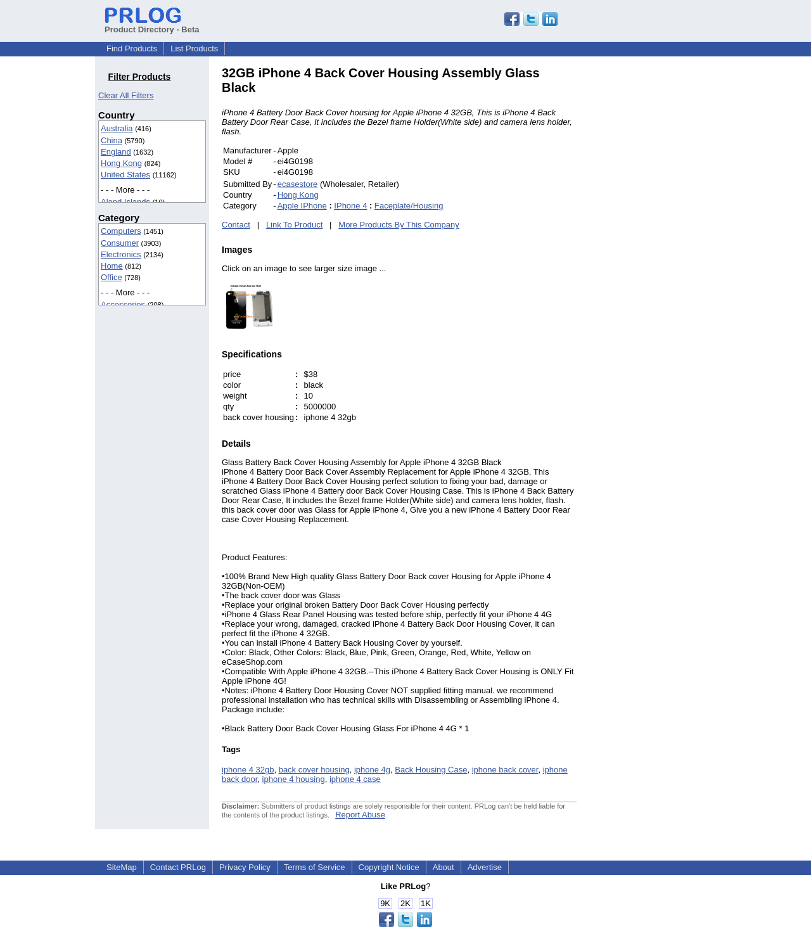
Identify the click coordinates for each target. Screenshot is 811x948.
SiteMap (121, 867)
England (116, 152)
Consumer (120, 243)
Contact (236, 224)
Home (112, 266)
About (443, 867)
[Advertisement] (662, 256)
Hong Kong (121, 163)
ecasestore (298, 184)
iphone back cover (505, 769)
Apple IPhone (302, 205)
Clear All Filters (125, 95)
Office (111, 277)
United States (125, 174)
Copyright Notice (389, 867)
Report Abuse (360, 814)
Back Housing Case (431, 769)
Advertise (485, 867)
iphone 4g (372, 769)
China (111, 140)
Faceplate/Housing (408, 205)
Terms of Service (314, 867)
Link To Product (294, 224)
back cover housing (314, 769)
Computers (121, 231)
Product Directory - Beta (152, 24)
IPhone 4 (350, 205)
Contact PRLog (178, 867)
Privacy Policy (245, 867)
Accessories (123, 304)
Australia (117, 128)
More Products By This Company (398, 224)
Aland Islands (125, 202)
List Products (194, 48)
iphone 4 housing (293, 779)
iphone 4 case (355, 779)
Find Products (131, 48)
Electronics (121, 254)
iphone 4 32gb (248, 769)
